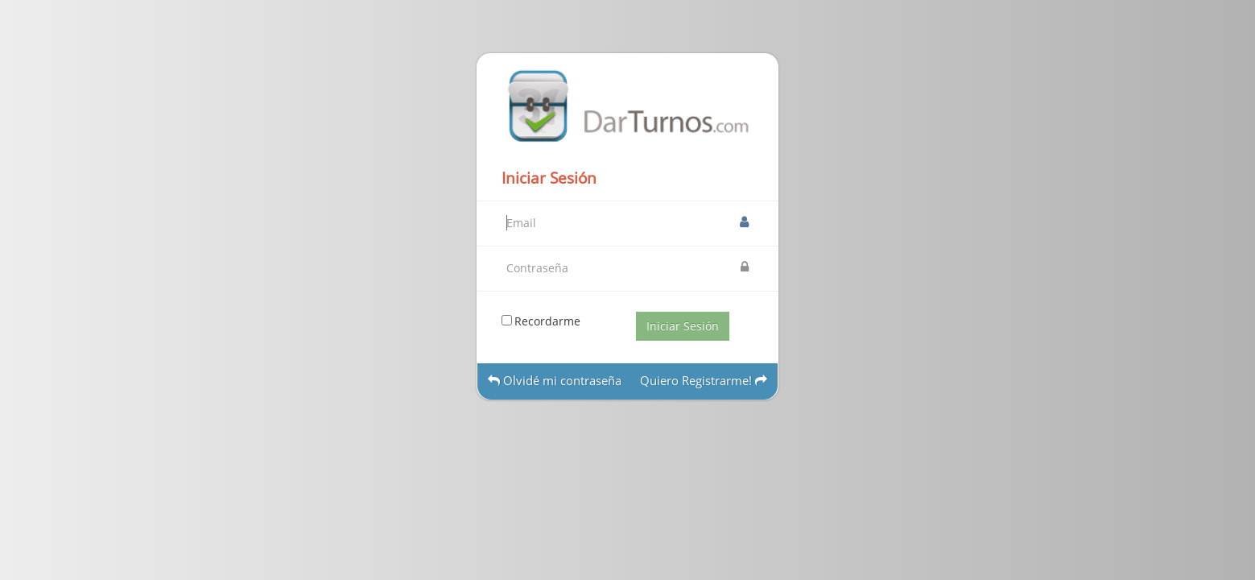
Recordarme (547, 321)
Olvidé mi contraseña (554, 380)
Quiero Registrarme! (703, 380)
